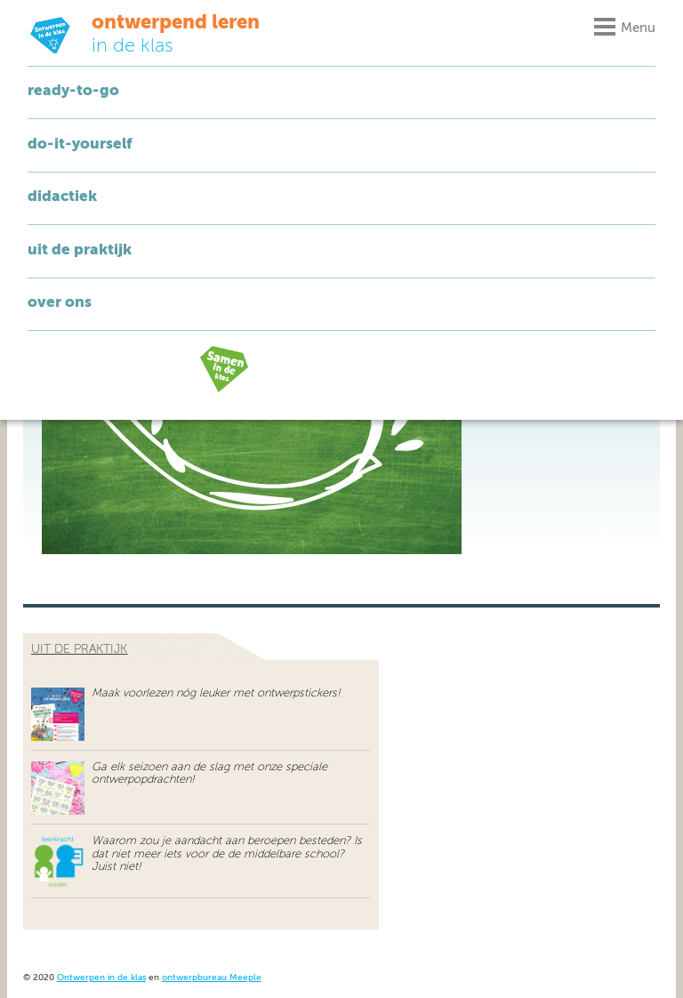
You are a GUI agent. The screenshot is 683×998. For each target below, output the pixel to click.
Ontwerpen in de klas (101, 978)
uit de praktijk (79, 649)
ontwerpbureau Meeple (211, 978)
